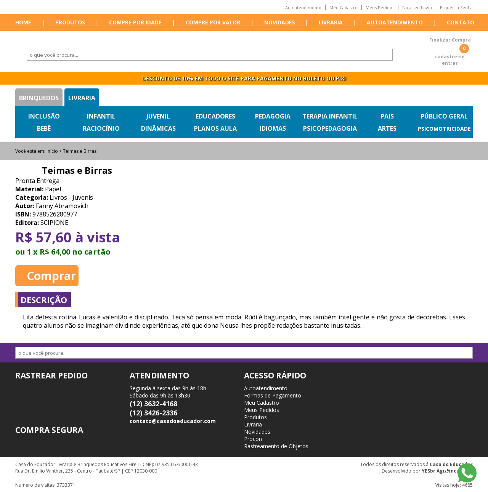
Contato (460, 22)
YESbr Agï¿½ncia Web (447, 471)
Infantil (101, 116)
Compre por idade (135, 22)
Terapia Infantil (330, 116)
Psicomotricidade (444, 128)
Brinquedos (39, 98)
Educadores (215, 116)
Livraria (331, 22)
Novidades (279, 22)
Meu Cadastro (343, 7)
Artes (387, 128)
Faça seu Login (417, 7)
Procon (253, 438)
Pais (387, 116)
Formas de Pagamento (272, 395)
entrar (450, 63)
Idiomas (273, 128)
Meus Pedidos (380, 7)
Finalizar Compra (450, 40)
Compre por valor (213, 22)
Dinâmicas (158, 128)
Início (52, 151)
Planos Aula (215, 128)
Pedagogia (273, 116)
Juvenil (158, 116)
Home (23, 22)
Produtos (70, 22)
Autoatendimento (303, 7)
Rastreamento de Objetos (276, 446)
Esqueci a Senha (456, 7)
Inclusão (44, 116)
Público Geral (444, 116)
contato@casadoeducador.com (173, 421)
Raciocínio (101, 128)
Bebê (44, 128)
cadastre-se (450, 56)
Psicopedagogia (330, 128)
